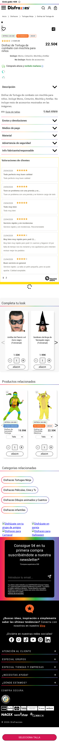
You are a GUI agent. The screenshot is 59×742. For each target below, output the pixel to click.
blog (42, 660)
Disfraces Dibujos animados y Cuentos (25, 534)
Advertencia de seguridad (29, 178)
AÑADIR (16, 401)
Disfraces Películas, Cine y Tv (19, 524)
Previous (2, 376)
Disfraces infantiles (14, 544)
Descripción (29, 121)
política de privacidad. (16, 628)
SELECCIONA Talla (29, 737)
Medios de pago (29, 163)
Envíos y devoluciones (29, 155)
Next (55, 376)
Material (29, 170)
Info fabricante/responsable (29, 185)
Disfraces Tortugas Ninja (17, 514)
